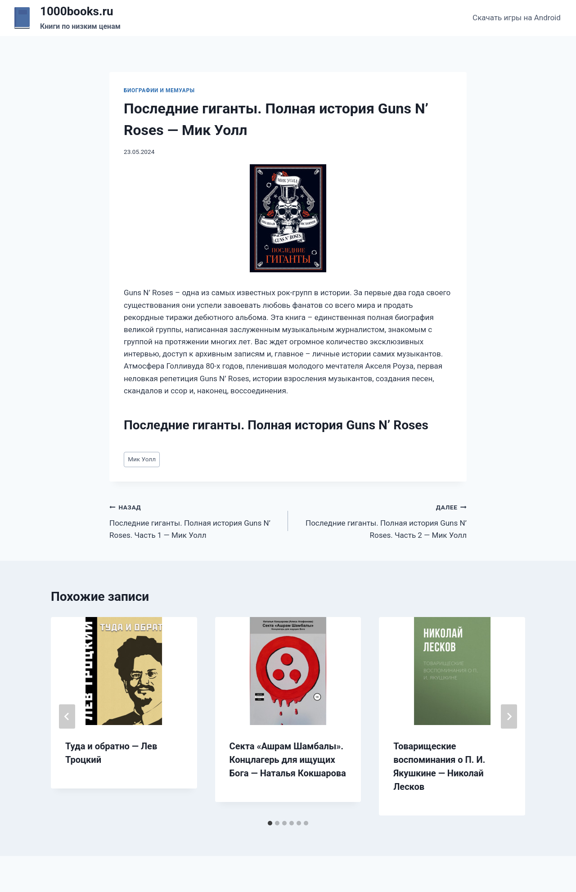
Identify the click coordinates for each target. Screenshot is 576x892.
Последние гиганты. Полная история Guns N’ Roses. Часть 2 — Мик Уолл (381, 520)
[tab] (270, 823)
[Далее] (509, 716)
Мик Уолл (142, 459)
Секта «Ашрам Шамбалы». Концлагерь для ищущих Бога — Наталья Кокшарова (288, 760)
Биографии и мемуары (159, 90)
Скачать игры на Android (516, 17)
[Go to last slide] (67, 716)
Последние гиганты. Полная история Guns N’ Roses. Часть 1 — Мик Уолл (194, 520)
